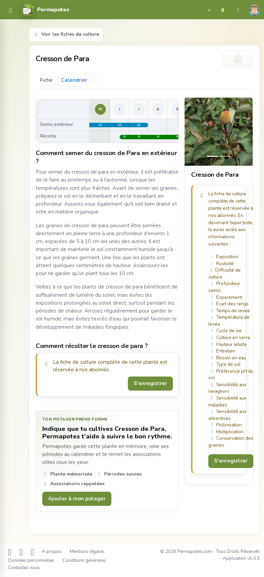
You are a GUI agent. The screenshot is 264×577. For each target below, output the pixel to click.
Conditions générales (84, 560)
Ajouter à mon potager (77, 498)
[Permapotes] (45, 9)
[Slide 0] (212, 156)
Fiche (46, 80)
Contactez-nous (24, 568)
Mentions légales (87, 551)
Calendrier (74, 80)
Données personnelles (31, 560)
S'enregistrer (150, 383)
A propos (52, 551)
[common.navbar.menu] (10, 11)
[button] (209, 10)
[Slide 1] (225, 156)
